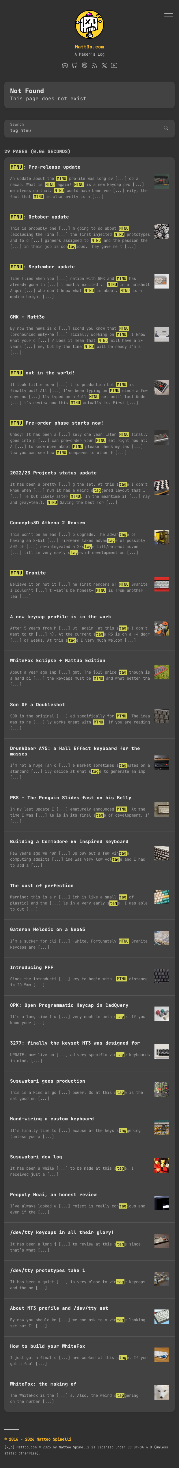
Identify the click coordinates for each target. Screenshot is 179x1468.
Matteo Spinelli (74, 1447)
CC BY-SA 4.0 (140, 1447)
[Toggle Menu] (169, 15)
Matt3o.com (89, 47)
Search (17, 125)
